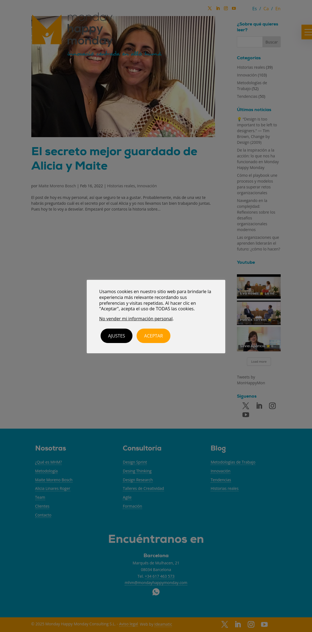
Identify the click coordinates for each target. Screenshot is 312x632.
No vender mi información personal (136, 319)
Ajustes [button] (116, 336)
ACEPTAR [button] (153, 336)
